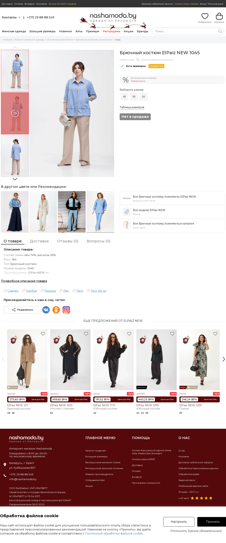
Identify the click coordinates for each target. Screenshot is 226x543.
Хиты (78, 31)
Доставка (7, 3)
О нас (182, 450)
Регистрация (215, 3)
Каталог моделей (95, 450)
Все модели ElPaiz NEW (149, 210)
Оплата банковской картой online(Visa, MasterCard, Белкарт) (151, 452)
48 (124, 96)
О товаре (13, 241)
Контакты (41, 3)
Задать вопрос (187, 480)
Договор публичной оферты (196, 462)
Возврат (29, 3)
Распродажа (111, 31)
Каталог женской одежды (30, 39)
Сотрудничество (95, 480)
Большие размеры (42, 31)
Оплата (18, 3)
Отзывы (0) (67, 241)
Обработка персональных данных (198, 468)
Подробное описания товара (24, 281)
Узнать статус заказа (186, 3)
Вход (203, 3)
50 (134, 96)
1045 (117, 39)
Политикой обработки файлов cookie (114, 533)
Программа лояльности (146, 482)
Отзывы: (189, 491)
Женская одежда (14, 31)
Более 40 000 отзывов (62, 3)
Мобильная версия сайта (193, 486)
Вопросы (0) (98, 241)
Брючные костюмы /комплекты (94, 39)
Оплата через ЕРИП (143, 459)
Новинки (65, 31)
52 (143, 96)
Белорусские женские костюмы (104, 468)
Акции (128, 31)
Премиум (92, 31)
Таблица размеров (132, 107)
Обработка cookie (189, 474)
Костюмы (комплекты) (60, 39)
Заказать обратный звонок (157, 3)
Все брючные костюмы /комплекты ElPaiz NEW (164, 196)
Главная (7, 39)
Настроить (179, 521)
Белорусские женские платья (102, 462)
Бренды (142, 31)
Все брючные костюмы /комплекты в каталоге (163, 223)
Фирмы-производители (99, 474)
